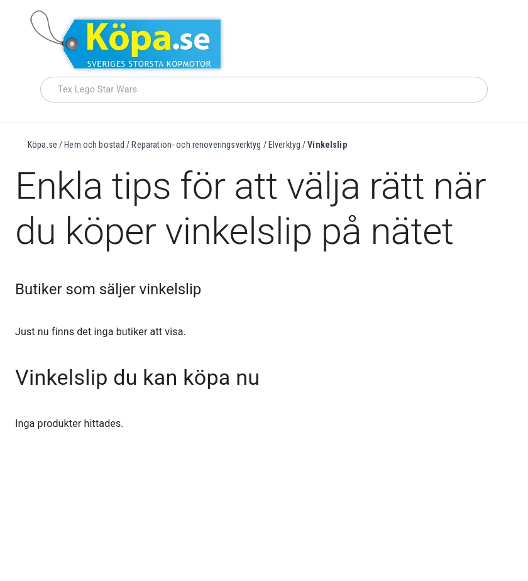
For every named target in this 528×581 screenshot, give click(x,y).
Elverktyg (284, 145)
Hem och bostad (94, 145)
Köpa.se (42, 145)
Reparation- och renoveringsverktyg (196, 145)
